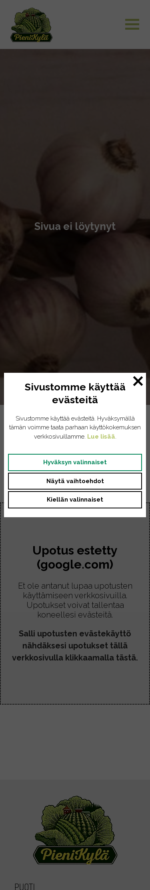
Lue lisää (101, 436)
